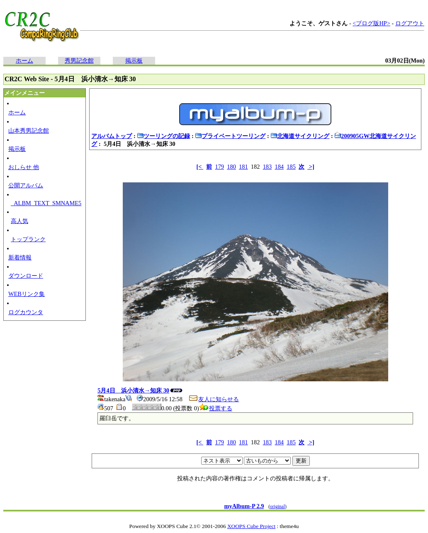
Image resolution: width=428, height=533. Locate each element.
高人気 (19, 221)
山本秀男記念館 (28, 130)
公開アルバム (25, 185)
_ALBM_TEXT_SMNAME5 (46, 203)
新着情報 (20, 257)
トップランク (28, 239)
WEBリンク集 (26, 294)
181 (243, 166)
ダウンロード (25, 275)
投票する (215, 408)
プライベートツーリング (230, 136)
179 (219, 166)
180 (231, 166)
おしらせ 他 (23, 167)
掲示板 (134, 60)
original (277, 506)
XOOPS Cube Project (251, 526)
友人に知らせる (213, 399)
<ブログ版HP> (371, 23)
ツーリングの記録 (163, 136)
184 (279, 166)
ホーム (24, 60)
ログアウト (409, 23)
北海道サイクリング (299, 136)
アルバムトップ (111, 136)
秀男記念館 (79, 60)
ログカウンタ (25, 312)
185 (291, 166)
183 (267, 166)
